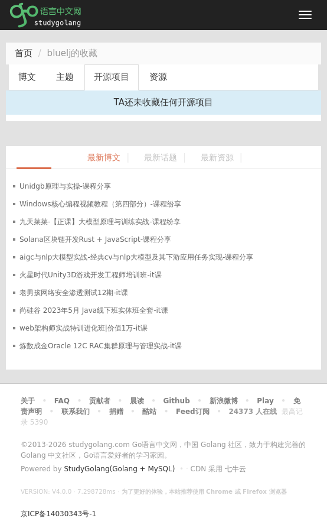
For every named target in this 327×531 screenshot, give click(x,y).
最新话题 (160, 157)
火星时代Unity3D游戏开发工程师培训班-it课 (90, 275)
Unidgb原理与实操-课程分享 (65, 186)
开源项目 (111, 77)
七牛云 (235, 469)
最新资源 (217, 157)
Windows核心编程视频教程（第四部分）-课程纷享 (100, 204)
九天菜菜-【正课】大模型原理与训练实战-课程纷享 (100, 222)
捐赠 (116, 411)
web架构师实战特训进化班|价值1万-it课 (83, 328)
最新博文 (103, 157)
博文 (27, 77)
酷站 (149, 411)
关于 (28, 401)
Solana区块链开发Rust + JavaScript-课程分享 (95, 239)
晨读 (137, 401)
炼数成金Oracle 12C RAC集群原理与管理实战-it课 (100, 346)
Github (176, 401)
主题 (65, 77)
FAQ (62, 401)
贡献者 (99, 401)
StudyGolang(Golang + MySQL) (119, 469)
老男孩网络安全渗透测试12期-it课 (73, 293)
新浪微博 (224, 401)
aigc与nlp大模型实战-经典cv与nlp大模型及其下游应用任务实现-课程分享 (136, 257)
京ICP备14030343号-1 (58, 514)
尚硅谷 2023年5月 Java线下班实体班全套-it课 (93, 310)
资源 (158, 77)
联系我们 (75, 411)
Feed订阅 (193, 411)
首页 (23, 53)
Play (265, 401)
